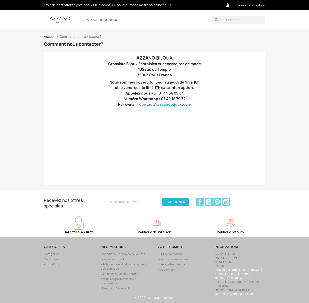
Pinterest (217, 202)
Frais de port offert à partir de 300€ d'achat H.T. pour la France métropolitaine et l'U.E (109, 5)
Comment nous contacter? (119, 274)
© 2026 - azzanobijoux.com (155, 298)
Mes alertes (166, 269)
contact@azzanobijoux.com (165, 104)
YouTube (209, 202)
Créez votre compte (171, 264)
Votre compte (170, 247)
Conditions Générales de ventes (123, 254)
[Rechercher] (238, 20)
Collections (51, 259)
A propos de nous (102, 20)
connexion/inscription (173, 259)
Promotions (52, 264)
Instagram (226, 202)
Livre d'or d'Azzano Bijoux (118, 288)
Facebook (200, 202)
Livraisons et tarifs (113, 259)
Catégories (51, 254)
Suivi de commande (171, 254)
